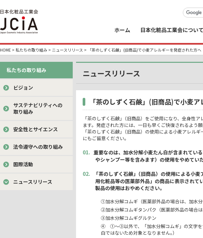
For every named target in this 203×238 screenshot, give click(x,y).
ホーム (122, 30)
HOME (5, 50)
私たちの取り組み (31, 50)
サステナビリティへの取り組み (37, 108)
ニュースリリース (67, 50)
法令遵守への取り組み (38, 146)
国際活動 (23, 164)
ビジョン (23, 87)
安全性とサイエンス (35, 129)
